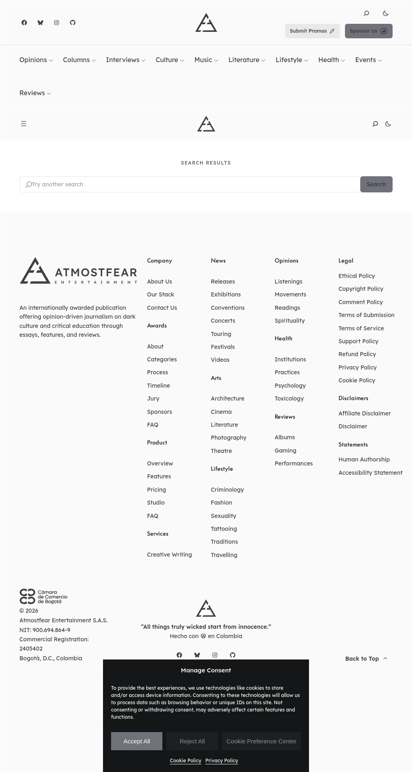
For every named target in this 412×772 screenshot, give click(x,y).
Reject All (192, 741)
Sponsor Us (369, 31)
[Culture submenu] (182, 60)
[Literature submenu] (263, 60)
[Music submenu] (216, 60)
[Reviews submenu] (48, 92)
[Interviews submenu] (143, 60)
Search (376, 184)
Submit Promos (313, 31)
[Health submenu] (343, 60)
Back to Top (367, 659)
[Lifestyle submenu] (306, 60)
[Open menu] (23, 123)
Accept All (137, 741)
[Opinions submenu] (50, 60)
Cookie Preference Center (261, 741)
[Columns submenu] (93, 60)
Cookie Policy (186, 760)
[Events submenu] (380, 60)
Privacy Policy (221, 760)
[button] (366, 13)
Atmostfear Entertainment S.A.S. (63, 620)
